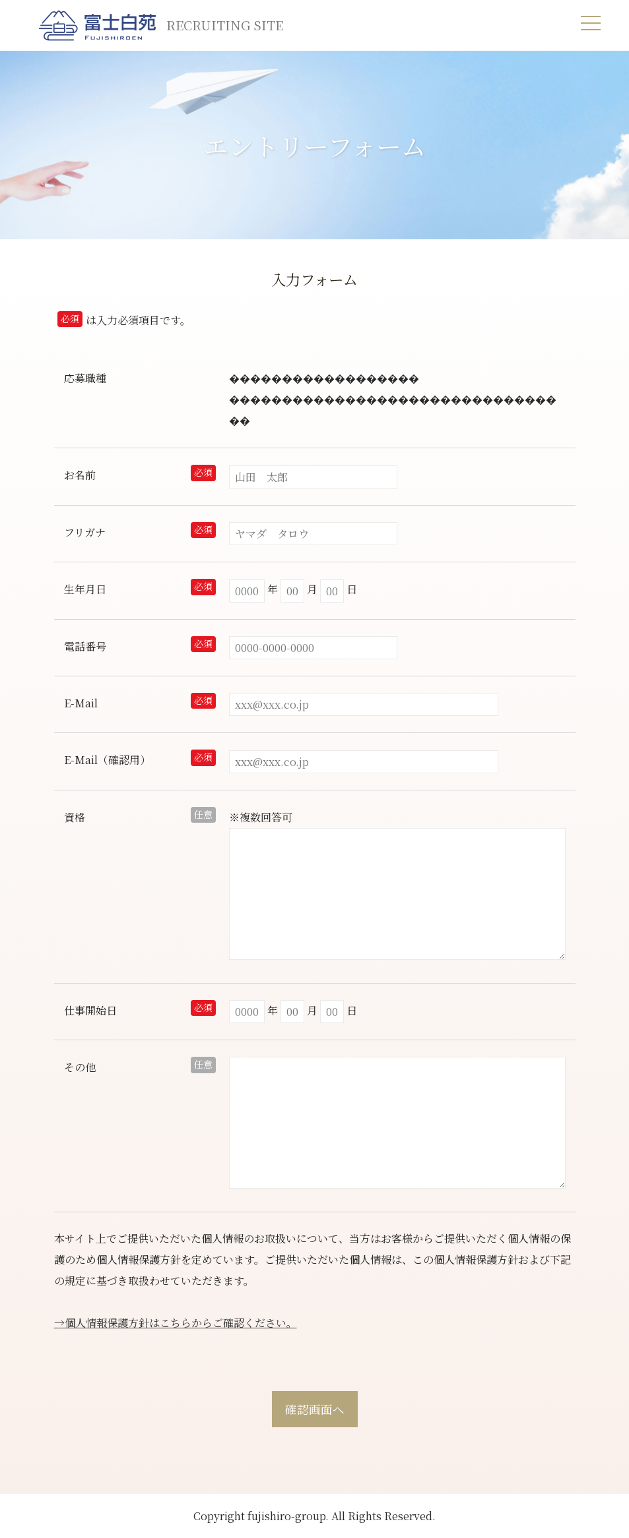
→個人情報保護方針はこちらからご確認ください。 (175, 1322)
